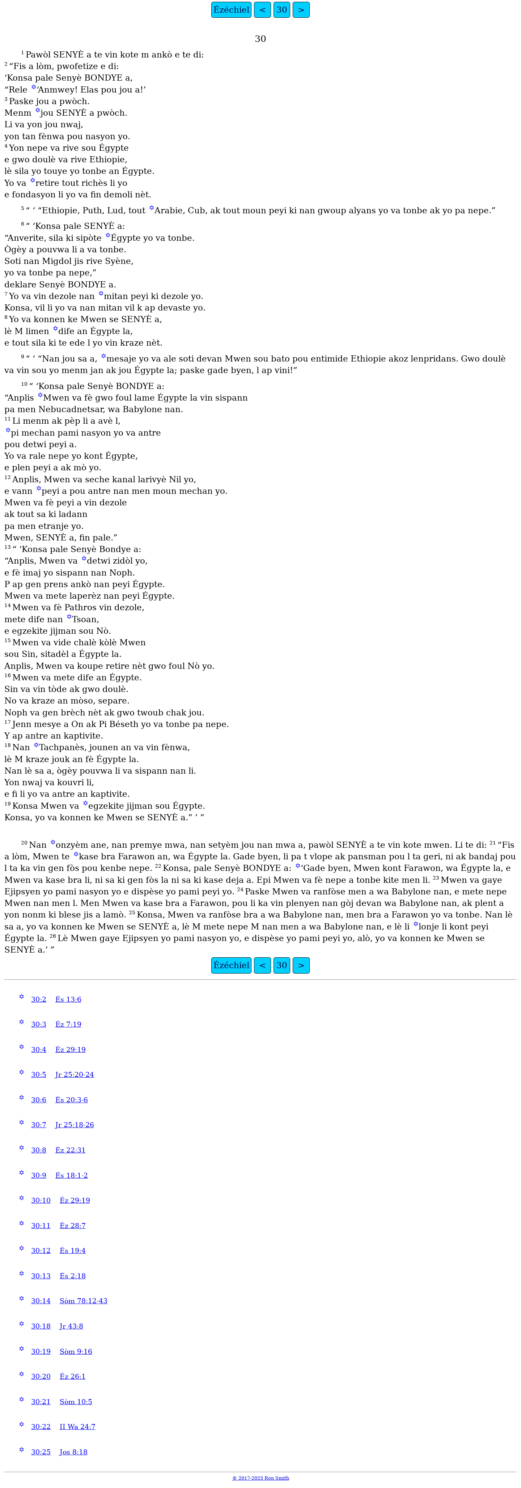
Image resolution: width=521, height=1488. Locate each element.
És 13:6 (68, 999)
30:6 (38, 1100)
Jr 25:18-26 (74, 1125)
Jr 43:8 (71, 1326)
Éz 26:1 (73, 1376)
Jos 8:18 (74, 1452)
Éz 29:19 (70, 1049)
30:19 (41, 1351)
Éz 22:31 (70, 1150)
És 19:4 (73, 1250)
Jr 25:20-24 (74, 1074)
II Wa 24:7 (78, 1427)
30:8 (38, 1150)
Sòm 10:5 (76, 1402)
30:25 (41, 1452)
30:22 (41, 1427)
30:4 (38, 1049)
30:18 (41, 1326)
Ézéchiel (231, 9)
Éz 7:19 (68, 1024)
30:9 (38, 1175)
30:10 (41, 1200)
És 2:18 (73, 1276)
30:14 (41, 1301)
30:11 (41, 1226)
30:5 (38, 1074)
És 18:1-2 (71, 1175)
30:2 (38, 999)
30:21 (41, 1402)
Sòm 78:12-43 (83, 1301)
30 (281, 9)
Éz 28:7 (73, 1226)
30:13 (41, 1276)
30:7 (38, 1125)
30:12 (41, 1250)
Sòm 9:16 (76, 1351)
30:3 (38, 1024)
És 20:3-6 (71, 1100)
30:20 (41, 1376)
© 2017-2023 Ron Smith (260, 1478)
